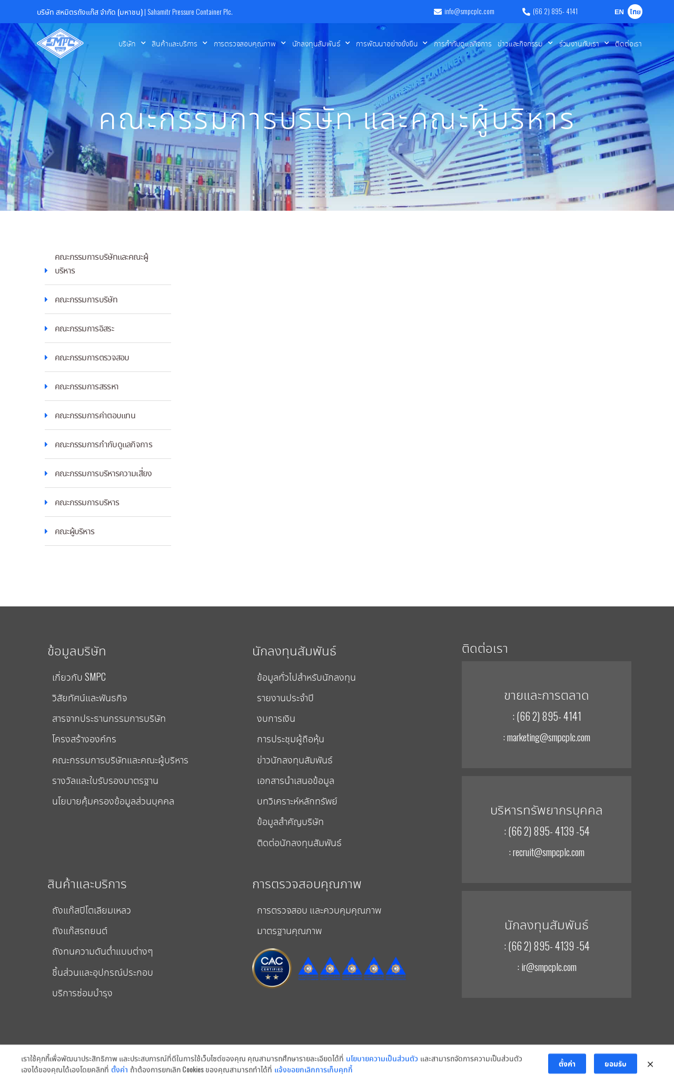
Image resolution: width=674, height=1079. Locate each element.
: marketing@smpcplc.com (546, 736)
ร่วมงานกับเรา (584, 43)
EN (619, 12)
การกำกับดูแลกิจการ (462, 42)
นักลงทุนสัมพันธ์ (321, 43)
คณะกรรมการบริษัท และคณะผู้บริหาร (337, 116)
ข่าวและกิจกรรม (525, 43)
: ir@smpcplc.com (547, 966)
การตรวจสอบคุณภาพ (250, 43)
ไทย (635, 12)
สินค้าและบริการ (179, 43)
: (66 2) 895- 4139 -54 (547, 831)
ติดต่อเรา (628, 42)
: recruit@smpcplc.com (546, 851)
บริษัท (131, 43)
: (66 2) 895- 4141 (546, 716)
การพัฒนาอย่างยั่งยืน (392, 43)
